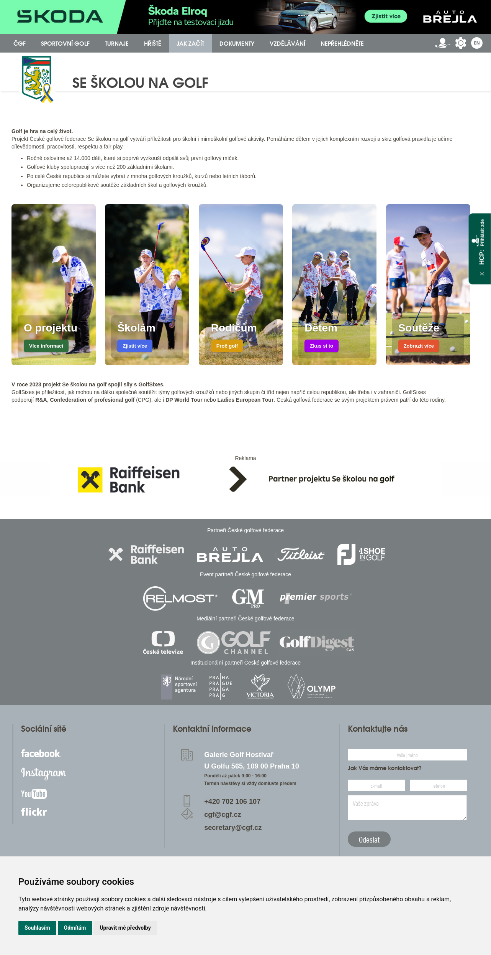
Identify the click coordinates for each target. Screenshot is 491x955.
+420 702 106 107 (232, 801)
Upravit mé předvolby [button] (125, 928)
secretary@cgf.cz (233, 827)
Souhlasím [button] (37, 928)
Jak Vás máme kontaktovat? (385, 768)
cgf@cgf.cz (222, 814)
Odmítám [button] (75, 928)
